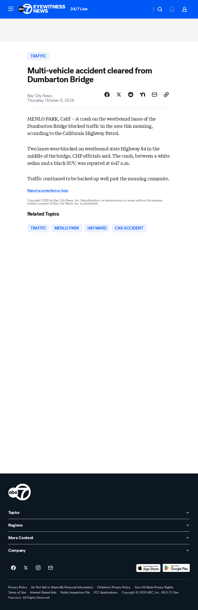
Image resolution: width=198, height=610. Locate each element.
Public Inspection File (75, 592)
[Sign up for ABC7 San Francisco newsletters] (50, 568)
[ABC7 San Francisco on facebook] (13, 568)
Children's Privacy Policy (113, 587)
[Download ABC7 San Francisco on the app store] (148, 568)
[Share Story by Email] (154, 94)
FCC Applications (106, 592)
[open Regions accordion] (99, 525)
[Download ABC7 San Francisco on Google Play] (176, 568)
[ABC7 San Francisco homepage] (41, 9)
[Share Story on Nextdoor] (142, 94)
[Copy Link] (166, 94)
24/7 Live (79, 9)
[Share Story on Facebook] (107, 94)
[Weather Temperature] (144, 9)
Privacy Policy (17, 587)
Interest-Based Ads (43, 592)
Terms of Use (17, 592)
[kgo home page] (19, 492)
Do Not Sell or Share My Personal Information (62, 587)
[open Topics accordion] (99, 513)
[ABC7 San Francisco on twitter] (26, 568)
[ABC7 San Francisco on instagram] (38, 568)
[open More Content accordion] (99, 538)
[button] (10, 9)
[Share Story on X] (118, 94)
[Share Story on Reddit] (130, 94)
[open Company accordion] (99, 550)
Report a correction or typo (47, 190)
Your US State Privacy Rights (154, 587)
